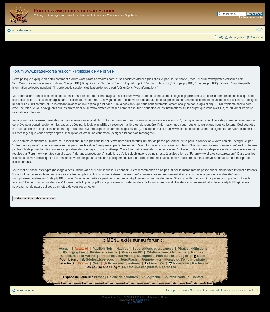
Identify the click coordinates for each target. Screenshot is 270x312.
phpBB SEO (135, 302)
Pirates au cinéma (103, 252)
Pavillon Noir (102, 248)
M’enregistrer (236, 37)
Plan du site (165, 256)
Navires (122, 248)
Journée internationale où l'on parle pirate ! (174, 259)
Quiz (96, 263)
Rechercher (201, 263)
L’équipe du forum (176, 290)
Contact (197, 277)
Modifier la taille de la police (259, 29)
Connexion (256, 37)
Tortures (197, 252)
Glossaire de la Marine (78, 256)
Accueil (64, 248)
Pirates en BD (132, 252)
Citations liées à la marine (166, 252)
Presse (99, 277)
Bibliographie (151, 277)
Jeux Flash (128, 259)
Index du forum (21, 30)
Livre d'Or (156, 263)
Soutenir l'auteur (176, 277)
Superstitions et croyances (152, 248)
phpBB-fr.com (143, 299)
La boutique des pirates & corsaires (149, 267)
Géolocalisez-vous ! (101, 259)
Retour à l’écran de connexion (34, 198)
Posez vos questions (124, 263)
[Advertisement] (135, 54)
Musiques (144, 256)
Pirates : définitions (193, 248)
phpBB (119, 297)
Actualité (81, 248)
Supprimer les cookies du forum (209, 290)
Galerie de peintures (122, 277)
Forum (83, 263)
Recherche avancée (251, 17)
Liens (201, 256)
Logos (183, 256)
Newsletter (181, 263)
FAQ (220, 37)
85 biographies (74, 252)
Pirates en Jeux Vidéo (115, 256)
